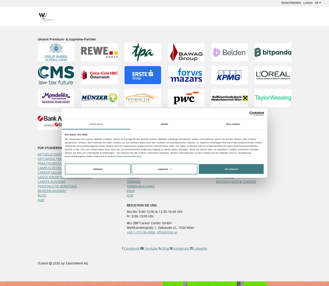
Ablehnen (98, 169)
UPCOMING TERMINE (54, 159)
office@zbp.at (167, 232)
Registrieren (291, 3)
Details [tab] (164, 124)
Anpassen (165, 169)
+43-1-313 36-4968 (141, 232)
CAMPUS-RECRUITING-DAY (58, 168)
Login (308, 3)
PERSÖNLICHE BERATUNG (57, 186)
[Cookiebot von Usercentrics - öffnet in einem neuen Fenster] (244, 113)
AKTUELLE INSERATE (53, 154)
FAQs (131, 191)
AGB (41, 200)
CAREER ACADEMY (52, 181)
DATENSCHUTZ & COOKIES (236, 181)
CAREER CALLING (51, 172)
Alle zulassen (231, 169)
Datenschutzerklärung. (129, 156)
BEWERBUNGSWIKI (52, 191)
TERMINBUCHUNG (141, 186)
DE (318, 3)
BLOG (42, 195)
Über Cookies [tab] (233, 124)
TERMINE (134, 181)
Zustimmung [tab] (95, 124)
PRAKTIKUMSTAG (51, 163)
